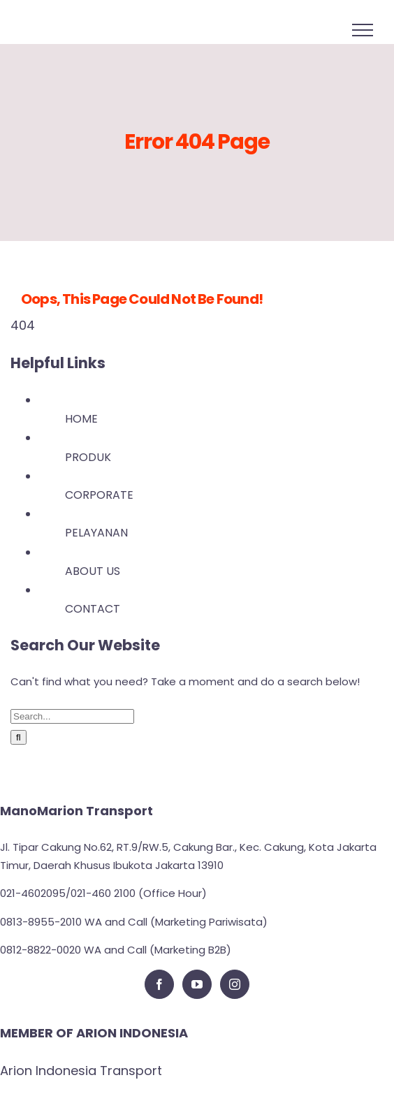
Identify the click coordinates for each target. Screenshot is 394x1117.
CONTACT (92, 609)
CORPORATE (99, 495)
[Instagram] (234, 984)
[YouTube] (197, 984)
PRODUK (88, 457)
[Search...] (72, 716)
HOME (81, 419)
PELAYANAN (96, 533)
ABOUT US (92, 571)
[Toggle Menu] (363, 30)
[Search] (18, 737)
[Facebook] (159, 984)
